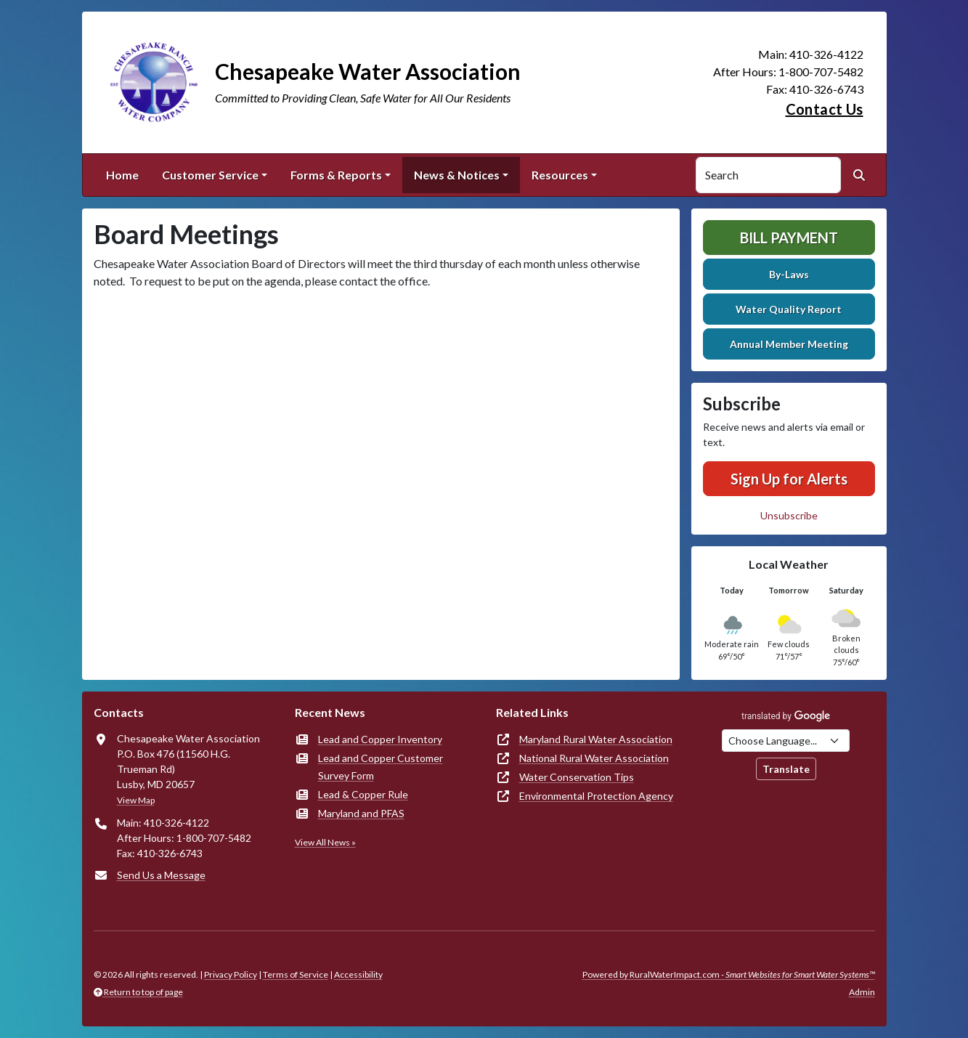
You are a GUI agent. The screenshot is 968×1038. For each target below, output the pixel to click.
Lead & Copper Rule (363, 794)
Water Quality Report (789, 309)
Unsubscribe (789, 515)
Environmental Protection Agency (596, 796)
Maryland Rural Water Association (595, 739)
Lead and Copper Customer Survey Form (380, 767)
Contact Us (824, 109)
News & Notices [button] (457, 175)
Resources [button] (560, 175)
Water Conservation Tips (576, 777)
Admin (862, 991)
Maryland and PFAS (361, 813)
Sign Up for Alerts (789, 478)
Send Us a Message (161, 875)
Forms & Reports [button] (336, 175)
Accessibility (358, 974)
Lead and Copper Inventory (380, 739)
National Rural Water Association (594, 758)
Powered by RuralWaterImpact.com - (728, 974)
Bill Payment (789, 237)
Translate (786, 769)
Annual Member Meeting (789, 344)
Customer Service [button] (210, 175)
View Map (136, 800)
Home (122, 175)
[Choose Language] (786, 740)
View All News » (325, 842)
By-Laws (789, 274)
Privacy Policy (230, 974)
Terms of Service (295, 974)
